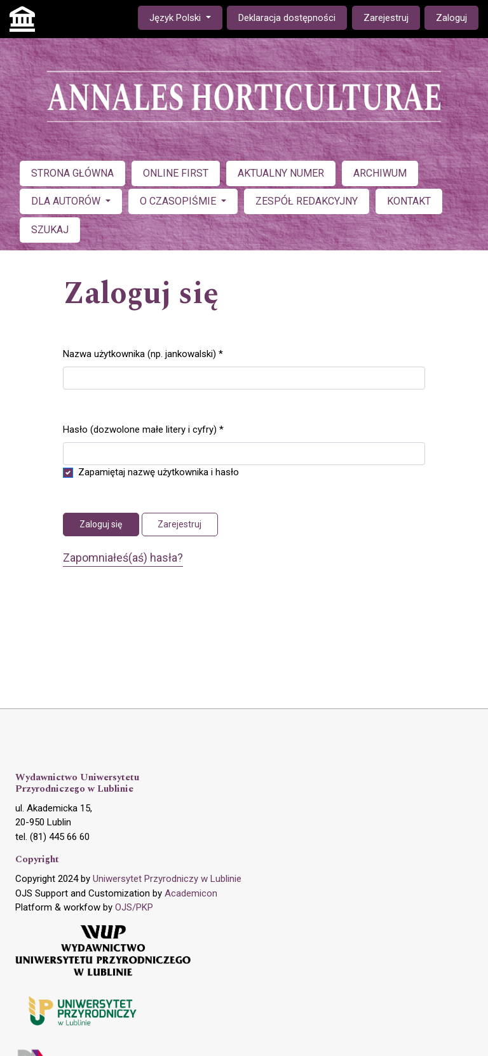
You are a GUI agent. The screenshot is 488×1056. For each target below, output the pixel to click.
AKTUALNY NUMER (281, 173)
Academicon (191, 893)
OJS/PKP (134, 907)
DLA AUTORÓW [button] (67, 201)
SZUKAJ (50, 230)
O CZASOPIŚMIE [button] (179, 201)
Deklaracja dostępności (287, 18)
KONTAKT (409, 201)
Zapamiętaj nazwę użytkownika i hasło (158, 472)
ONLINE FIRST (175, 173)
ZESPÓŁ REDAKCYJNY (306, 201)
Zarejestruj (386, 18)
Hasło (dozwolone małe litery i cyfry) (143, 429)
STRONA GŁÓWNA (72, 173)
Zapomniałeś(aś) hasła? (123, 557)
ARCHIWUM (380, 173)
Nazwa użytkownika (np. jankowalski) (143, 353)
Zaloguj (451, 18)
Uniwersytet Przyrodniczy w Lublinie (167, 878)
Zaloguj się (100, 524)
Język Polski (185, 17)
